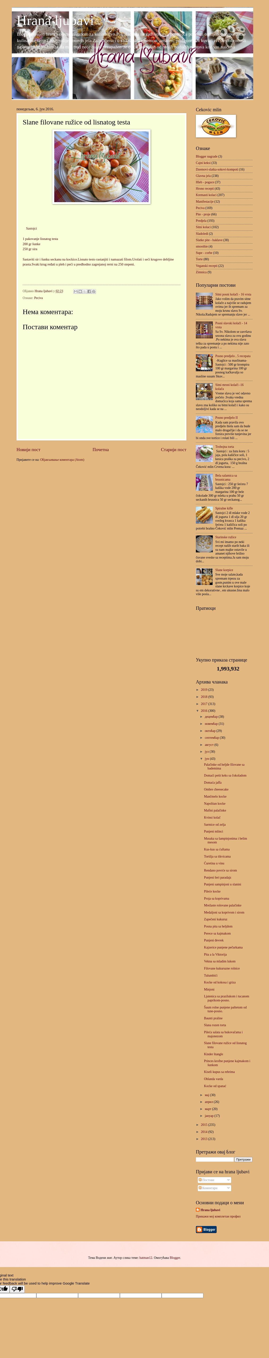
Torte (199, 259)
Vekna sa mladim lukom (219, 961)
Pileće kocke (212, 891)
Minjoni (209, 989)
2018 (204, 697)
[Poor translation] (17, 1289)
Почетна (100, 449)
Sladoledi (202, 233)
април (209, 1102)
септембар (212, 737)
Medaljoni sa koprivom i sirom (224, 912)
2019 (204, 690)
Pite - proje (203, 214)
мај (207, 1095)
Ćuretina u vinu (214, 863)
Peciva (38, 298)
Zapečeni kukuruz (215, 919)
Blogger (175, 1258)
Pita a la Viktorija (215, 954)
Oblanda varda (213, 1079)
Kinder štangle (213, 1054)
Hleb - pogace (205, 182)
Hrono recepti (205, 188)
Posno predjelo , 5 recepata (233, 356)
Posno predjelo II (226, 417)
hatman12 (145, 1258)
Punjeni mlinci (213, 831)
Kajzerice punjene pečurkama (223, 947)
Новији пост (28, 449)
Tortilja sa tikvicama (217, 856)
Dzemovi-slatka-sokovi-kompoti (217, 169)
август (209, 745)
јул (207, 751)
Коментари (208, 1188)
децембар (212, 716)
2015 (204, 1125)
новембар (212, 724)
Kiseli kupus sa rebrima (219, 1072)
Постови (206, 1180)
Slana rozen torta (215, 1025)
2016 (204, 711)
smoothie (202, 246)
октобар (210, 731)
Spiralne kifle (224, 508)
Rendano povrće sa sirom (220, 870)
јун (207, 758)
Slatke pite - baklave (209, 240)
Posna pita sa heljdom (218, 926)
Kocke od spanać (215, 1086)
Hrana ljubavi (55, 20)
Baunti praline (213, 1018)
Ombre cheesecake (216, 789)
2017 (204, 704)
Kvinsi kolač (212, 817)
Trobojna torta (224, 446)
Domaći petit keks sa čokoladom (225, 775)
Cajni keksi (203, 163)
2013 (204, 1139)
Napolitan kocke (214, 803)
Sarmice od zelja (215, 824)
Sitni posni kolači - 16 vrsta (233, 294)
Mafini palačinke (215, 810)
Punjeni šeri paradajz (217, 877)
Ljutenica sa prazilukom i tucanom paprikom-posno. (226, 998)
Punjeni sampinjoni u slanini (222, 884)
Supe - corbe (204, 253)
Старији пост (173, 449)
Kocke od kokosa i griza (219, 982)
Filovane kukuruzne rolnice (222, 968)
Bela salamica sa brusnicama (226, 477)
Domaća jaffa (212, 782)
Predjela (201, 220)
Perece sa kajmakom (217, 933)
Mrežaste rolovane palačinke (222, 905)
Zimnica (201, 272)
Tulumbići (210, 975)
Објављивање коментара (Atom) (62, 459)
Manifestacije (205, 201)
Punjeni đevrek (213, 940)
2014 (204, 1132)
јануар (209, 1116)
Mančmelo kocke (215, 796)
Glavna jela (203, 176)
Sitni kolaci (203, 227)
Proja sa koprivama (216, 898)
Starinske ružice (225, 537)
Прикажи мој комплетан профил (218, 1216)
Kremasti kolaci (206, 195)
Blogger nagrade (207, 156)
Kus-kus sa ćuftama (217, 849)
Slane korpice (224, 570)
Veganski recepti (207, 266)
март (208, 1109)
